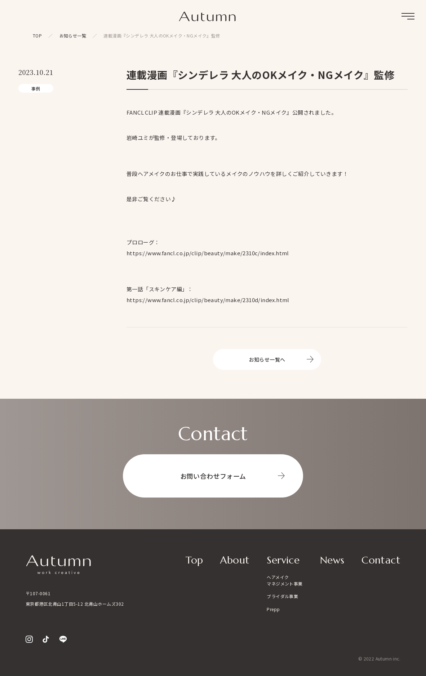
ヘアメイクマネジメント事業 (284, 580)
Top (194, 560)
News (332, 560)
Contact (380, 560)
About (234, 560)
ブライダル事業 (282, 596)
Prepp (273, 609)
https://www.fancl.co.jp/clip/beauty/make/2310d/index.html (208, 300)
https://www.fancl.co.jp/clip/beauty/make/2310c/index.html (208, 253)
